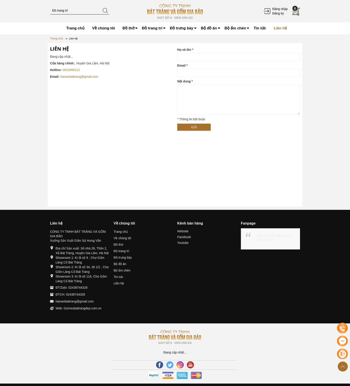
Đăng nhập (280, 9)
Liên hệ (119, 283)
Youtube (183, 243)
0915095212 (71, 70)
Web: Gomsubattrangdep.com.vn (78, 308)
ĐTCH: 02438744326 (70, 294)
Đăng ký (278, 13)
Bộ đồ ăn (120, 264)
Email (182, 65)
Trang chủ (121, 231)
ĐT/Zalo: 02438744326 (72, 287)
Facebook (184, 237)
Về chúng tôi (122, 238)
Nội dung (185, 81)
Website (182, 231)
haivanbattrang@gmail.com (79, 76)
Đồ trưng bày (123, 257)
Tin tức (118, 277)
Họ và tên (185, 49)
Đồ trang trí (121, 251)
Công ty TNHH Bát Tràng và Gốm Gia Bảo (274, 237)
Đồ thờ (118, 244)
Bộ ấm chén (122, 270)
